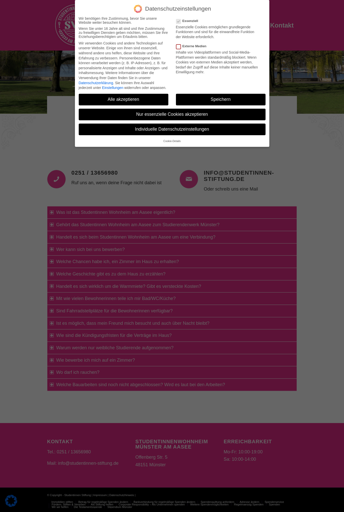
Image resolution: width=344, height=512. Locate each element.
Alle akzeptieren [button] (123, 99)
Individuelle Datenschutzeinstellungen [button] (172, 129)
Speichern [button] (221, 99)
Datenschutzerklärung (96, 83)
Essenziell (189, 21)
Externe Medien (193, 46)
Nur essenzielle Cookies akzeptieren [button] (172, 114)
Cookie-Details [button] (171, 141)
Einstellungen (112, 88)
